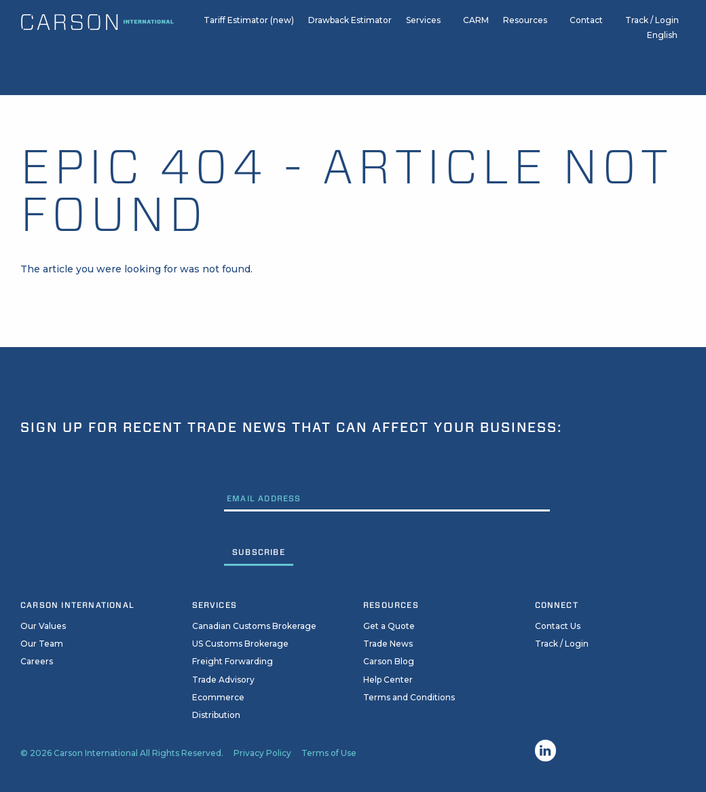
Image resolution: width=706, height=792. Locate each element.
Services (423, 26)
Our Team (41, 643)
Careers (36, 661)
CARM (476, 26)
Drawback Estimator (350, 26)
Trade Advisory (223, 679)
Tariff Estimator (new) (249, 26)
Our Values (43, 626)
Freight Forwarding (232, 661)
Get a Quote (389, 626)
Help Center (388, 679)
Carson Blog (388, 661)
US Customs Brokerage (240, 643)
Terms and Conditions (409, 697)
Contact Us (557, 626)
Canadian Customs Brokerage (254, 626)
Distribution (216, 715)
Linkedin (546, 750)
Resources (525, 26)
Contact (586, 26)
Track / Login (652, 26)
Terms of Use (328, 753)
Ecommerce (218, 697)
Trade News (388, 643)
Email (238, 466)
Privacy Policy (262, 753)
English (662, 42)
